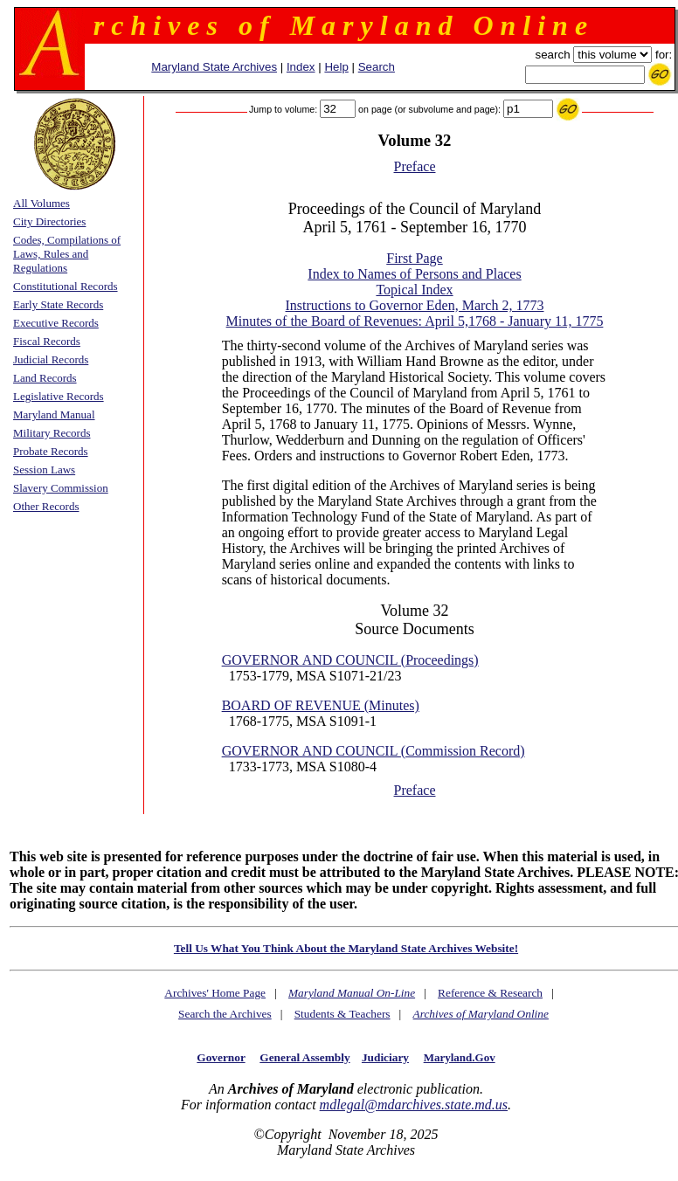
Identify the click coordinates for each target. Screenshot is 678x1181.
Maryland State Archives (214, 66)
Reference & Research (490, 992)
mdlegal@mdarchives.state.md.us (414, 1104)
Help (336, 66)
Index (301, 66)
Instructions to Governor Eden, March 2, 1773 (415, 305)
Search (376, 66)
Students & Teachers (342, 1013)
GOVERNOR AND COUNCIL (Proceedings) (350, 660)
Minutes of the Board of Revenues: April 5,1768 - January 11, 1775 (415, 321)
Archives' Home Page (215, 992)
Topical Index (414, 289)
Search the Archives (225, 1013)
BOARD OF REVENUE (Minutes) (320, 705)
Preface (415, 166)
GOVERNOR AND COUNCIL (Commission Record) (373, 750)
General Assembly (304, 1057)
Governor (221, 1057)
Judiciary (385, 1057)
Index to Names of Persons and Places (414, 273)
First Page (414, 258)
